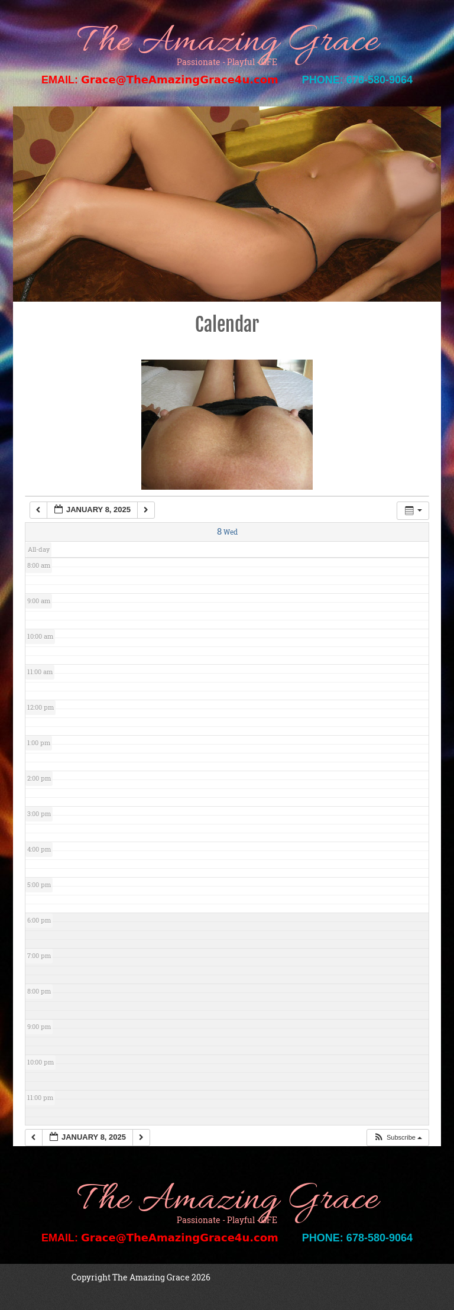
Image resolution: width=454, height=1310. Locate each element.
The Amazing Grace (227, 43)
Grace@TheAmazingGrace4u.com (179, 79)
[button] (397, 1138)
